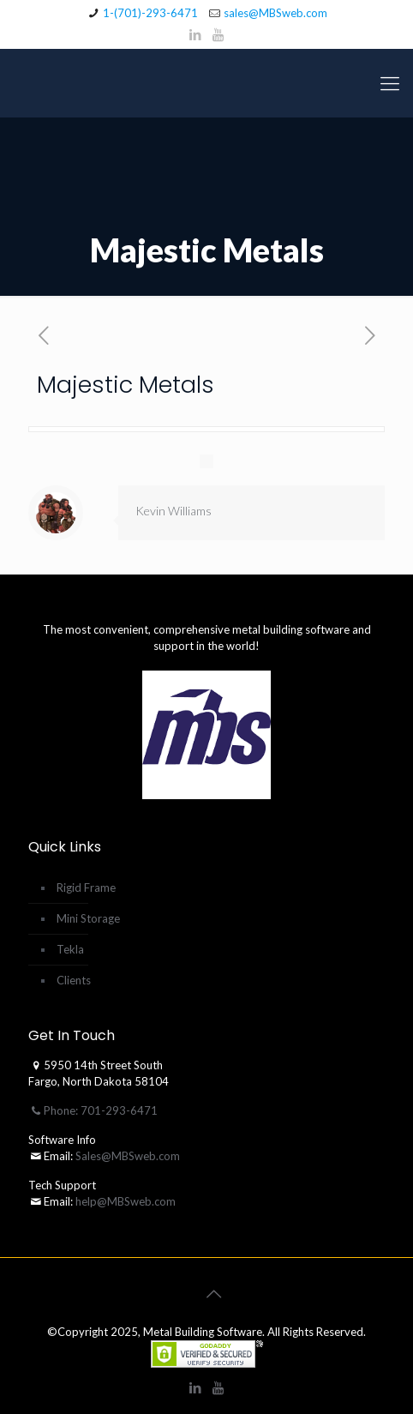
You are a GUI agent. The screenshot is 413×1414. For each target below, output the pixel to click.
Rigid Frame (86, 887)
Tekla (70, 949)
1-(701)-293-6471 (150, 13)
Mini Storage (88, 918)
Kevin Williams (173, 510)
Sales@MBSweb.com (126, 1156)
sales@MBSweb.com (275, 13)
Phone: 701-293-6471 (93, 1110)
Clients (74, 980)
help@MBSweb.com (125, 1201)
